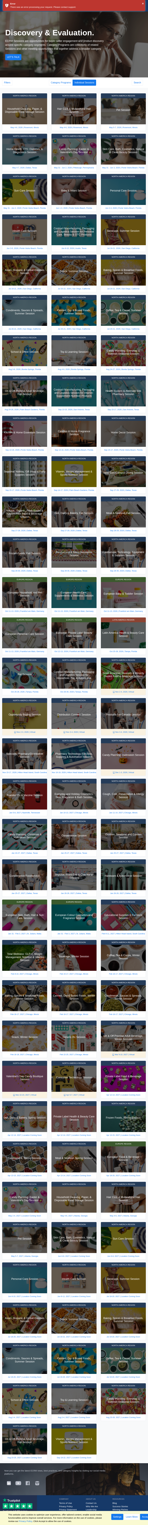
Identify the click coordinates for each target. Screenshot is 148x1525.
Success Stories (120, 1506)
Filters (7, 82)
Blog (114, 1503)
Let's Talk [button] (13, 57)
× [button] (143, 3)
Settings (117, 1517)
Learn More (132, 1517)
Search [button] (137, 82)
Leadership (91, 1509)
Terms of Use (65, 1503)
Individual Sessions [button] (84, 82)
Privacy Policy (66, 1506)
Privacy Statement (68, 1509)
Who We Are (92, 1506)
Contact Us (91, 1503)
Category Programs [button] (61, 82)
